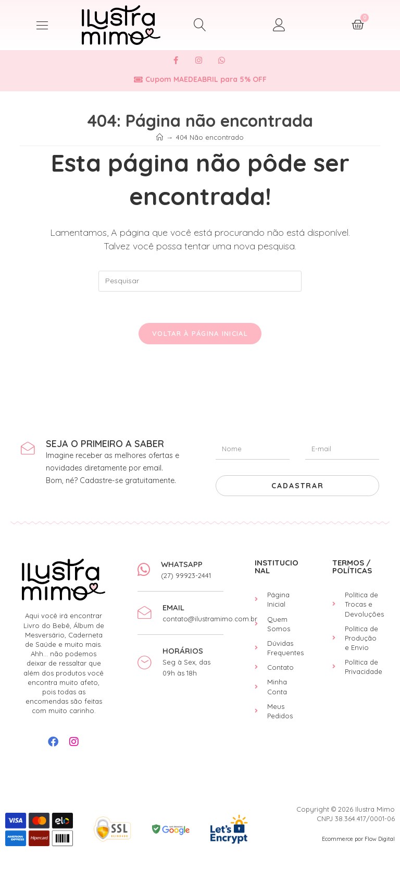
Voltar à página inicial (200, 333)
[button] (42, 25)
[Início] (159, 137)
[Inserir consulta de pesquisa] (200, 281)
